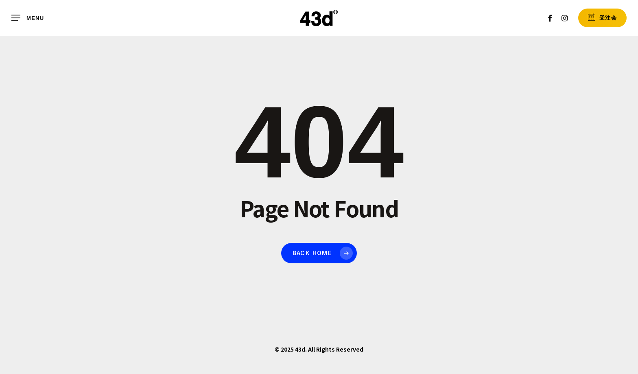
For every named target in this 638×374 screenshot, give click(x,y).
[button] (27, 18)
